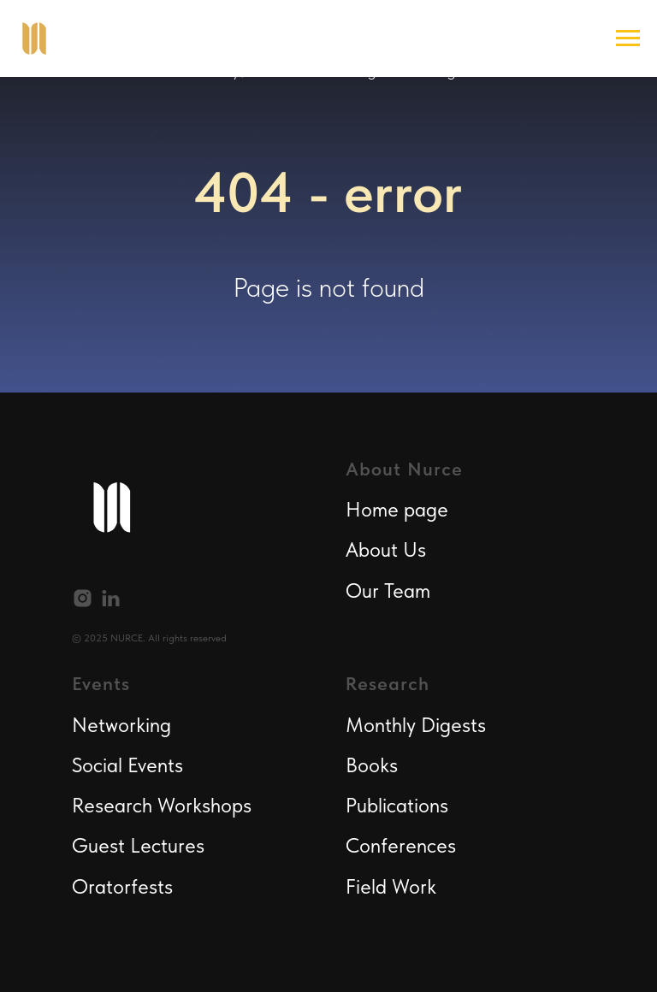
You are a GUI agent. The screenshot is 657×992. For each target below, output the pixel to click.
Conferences (401, 845)
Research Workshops (162, 805)
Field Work (391, 886)
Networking (121, 724)
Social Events (127, 765)
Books (372, 765)
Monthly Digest (411, 724)
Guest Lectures (138, 845)
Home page (397, 509)
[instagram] (82, 598)
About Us (386, 549)
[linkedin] (110, 598)
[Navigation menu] (628, 38)
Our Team (388, 590)
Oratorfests (122, 886)
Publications (397, 805)
